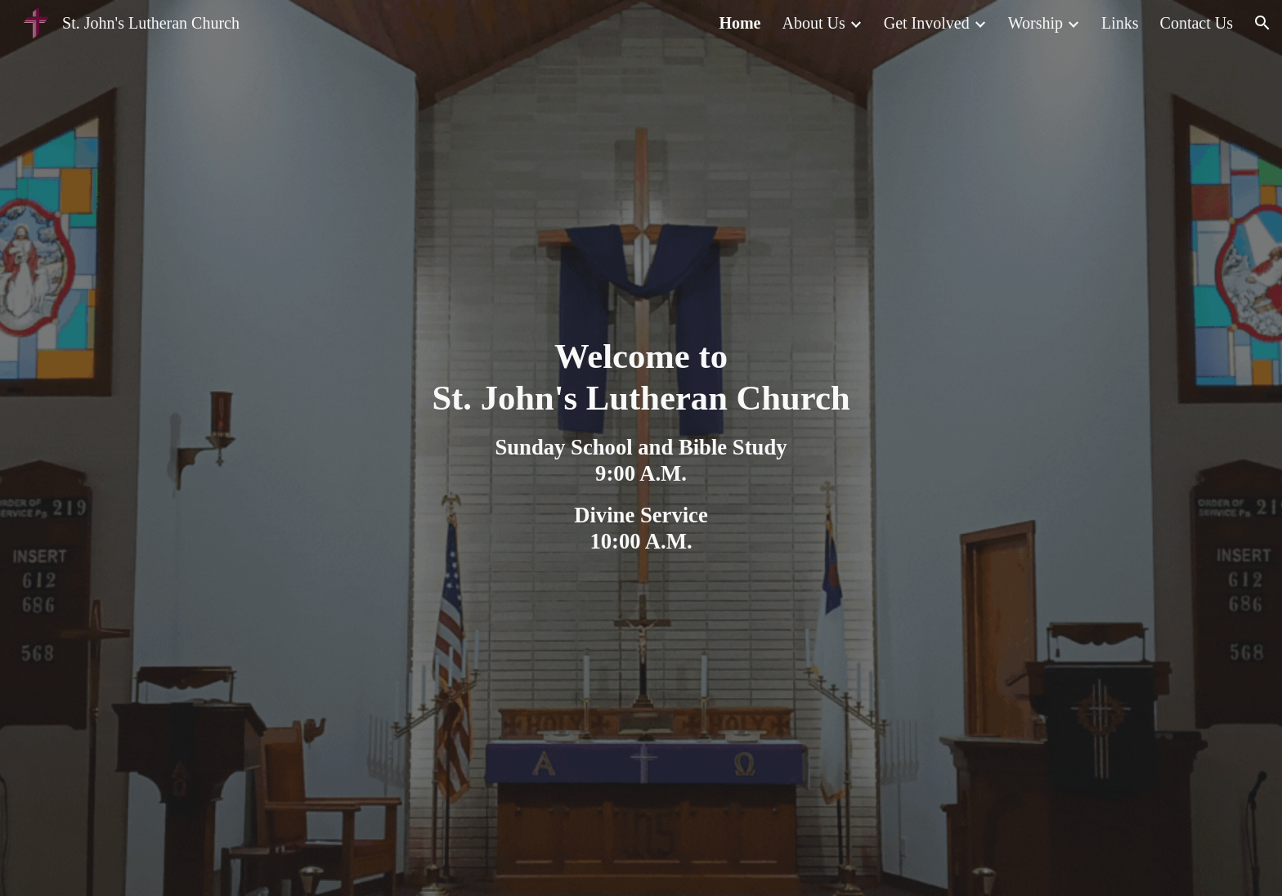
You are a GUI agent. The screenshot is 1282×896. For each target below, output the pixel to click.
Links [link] (1120, 23)
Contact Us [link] (1196, 23)
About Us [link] (813, 23)
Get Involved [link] (927, 23)
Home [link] (739, 23)
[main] (641, 447)
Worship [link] (1035, 23)
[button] (1262, 23)
